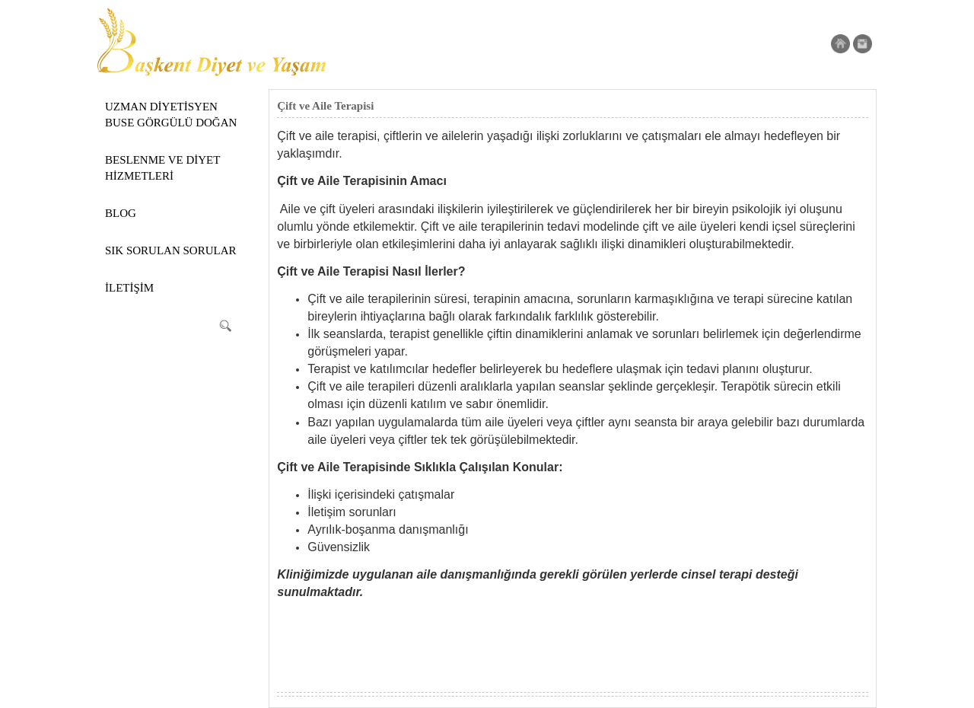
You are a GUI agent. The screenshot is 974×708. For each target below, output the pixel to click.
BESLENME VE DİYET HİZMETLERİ (162, 168)
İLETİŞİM (129, 288)
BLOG (120, 213)
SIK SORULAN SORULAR (171, 250)
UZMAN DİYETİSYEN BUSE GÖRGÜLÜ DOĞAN (171, 114)
